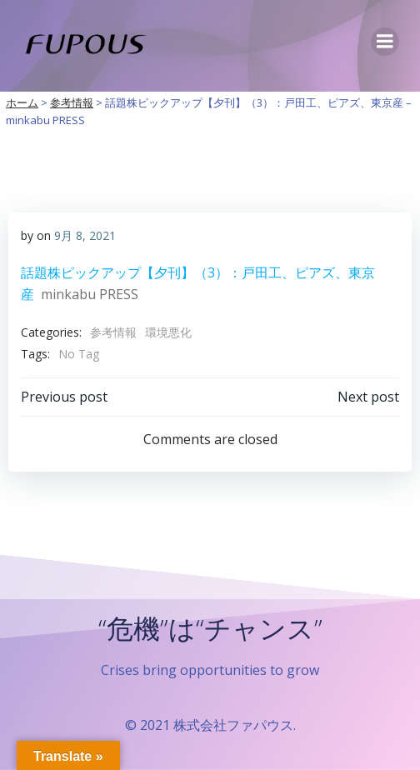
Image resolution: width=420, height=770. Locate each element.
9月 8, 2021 (85, 235)
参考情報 (113, 332)
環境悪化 (168, 332)
